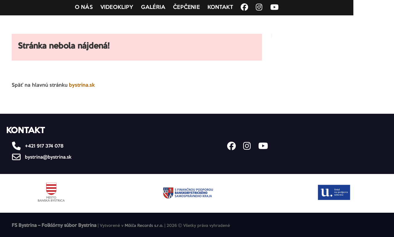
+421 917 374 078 (36, 146)
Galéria (173, 7)
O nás (104, 7)
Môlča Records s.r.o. (144, 225)
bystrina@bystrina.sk (40, 157)
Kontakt (240, 7)
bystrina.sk (82, 85)
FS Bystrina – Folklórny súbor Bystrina (54, 225)
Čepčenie (206, 7)
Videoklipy (137, 7)
